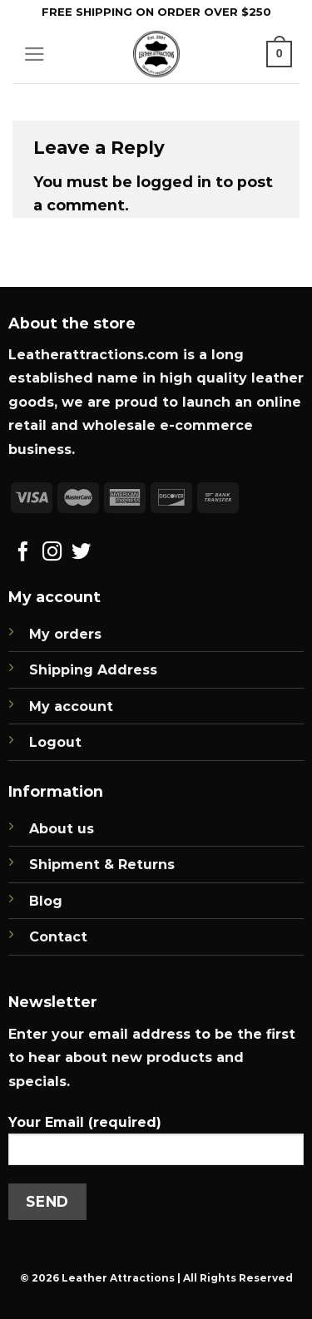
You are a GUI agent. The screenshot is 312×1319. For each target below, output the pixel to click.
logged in (173, 181)
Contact (58, 937)
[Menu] (34, 54)
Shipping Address (93, 670)
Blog (45, 901)
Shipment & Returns (102, 864)
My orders (65, 634)
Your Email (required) (156, 1146)
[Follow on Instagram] (52, 553)
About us (61, 829)
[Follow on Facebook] (22, 553)
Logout (55, 742)
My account (71, 706)
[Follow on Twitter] (81, 553)
